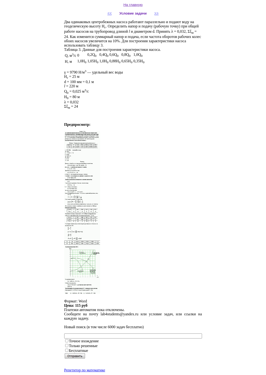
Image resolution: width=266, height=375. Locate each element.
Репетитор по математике (84, 370)
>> (156, 13)
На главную (133, 5)
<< (109, 13)
